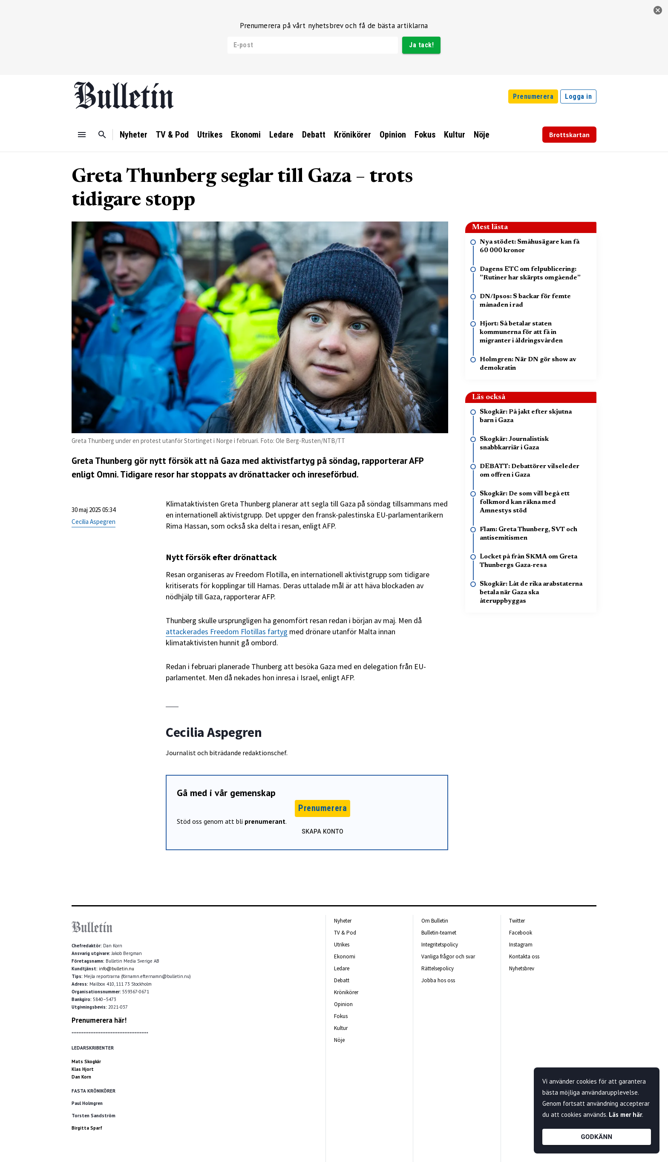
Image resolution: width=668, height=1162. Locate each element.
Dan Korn (81, 1077)
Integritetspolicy (439, 944)
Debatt (313, 134)
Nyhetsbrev (521, 968)
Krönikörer (352, 134)
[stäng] (658, 10)
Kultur (454, 134)
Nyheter (133, 134)
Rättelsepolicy (437, 968)
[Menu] (82, 134)
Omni (107, 474)
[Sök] (102, 134)
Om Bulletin (434, 920)
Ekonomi (246, 134)
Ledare (281, 134)
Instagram (521, 944)
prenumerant (265, 821)
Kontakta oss (524, 956)
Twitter (517, 920)
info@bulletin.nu (116, 969)
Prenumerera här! (99, 1020)
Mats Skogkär (86, 1061)
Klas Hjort (83, 1069)
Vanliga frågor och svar (448, 956)
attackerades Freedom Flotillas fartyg (227, 631)
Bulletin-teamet (438, 932)
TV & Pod (172, 134)
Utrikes (209, 134)
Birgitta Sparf (87, 1128)
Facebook (520, 932)
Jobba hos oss (438, 980)
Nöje (481, 134)
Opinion (393, 134)
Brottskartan (569, 134)
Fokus (425, 134)
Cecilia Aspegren (93, 522)
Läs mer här (625, 1114)
